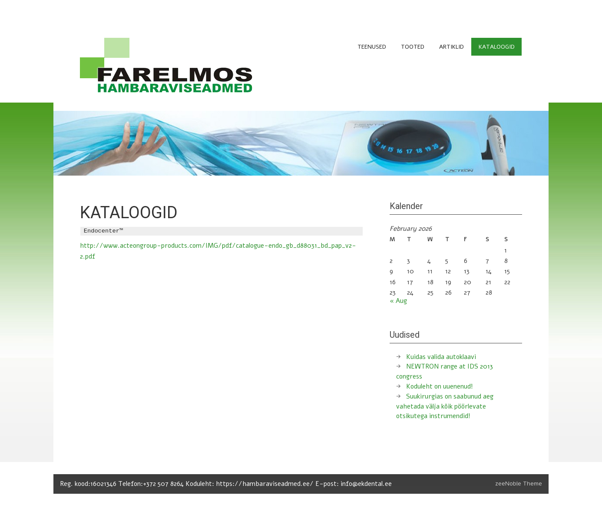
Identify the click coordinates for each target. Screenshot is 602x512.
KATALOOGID (497, 47)
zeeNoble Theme (518, 483)
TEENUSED (371, 47)
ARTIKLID (451, 47)
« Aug (398, 300)
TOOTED (412, 47)
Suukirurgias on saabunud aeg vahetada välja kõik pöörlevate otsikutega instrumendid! (444, 406)
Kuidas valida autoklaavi (441, 356)
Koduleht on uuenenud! (439, 386)
